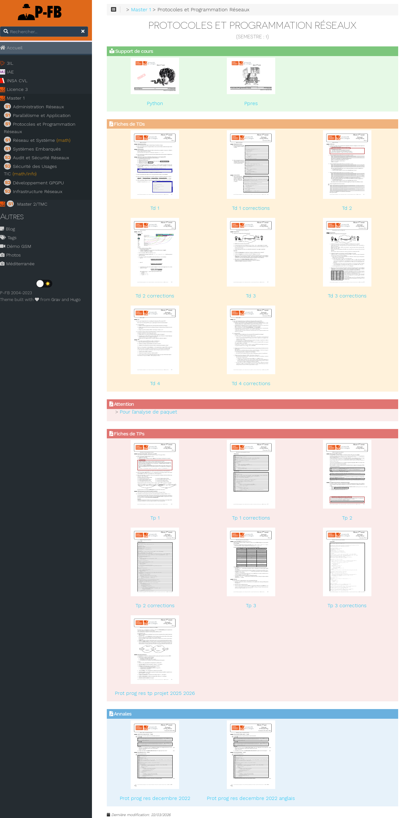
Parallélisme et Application (41, 115)
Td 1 (159, 208)
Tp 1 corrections (254, 518)
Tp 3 (253, 606)
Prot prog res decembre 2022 (159, 798)
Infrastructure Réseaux (37, 191)
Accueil (15, 47)
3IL (14, 63)
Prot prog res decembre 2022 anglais (253, 798)
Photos (14, 255)
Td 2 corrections (159, 296)
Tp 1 (159, 518)
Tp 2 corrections (159, 606)
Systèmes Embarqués (36, 149)
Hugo (79, 299)
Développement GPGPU (38, 182)
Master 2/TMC (31, 203)
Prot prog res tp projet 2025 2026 (159, 693)
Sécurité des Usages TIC (34, 170)
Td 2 (348, 208)
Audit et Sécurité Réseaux (40, 157)
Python (159, 103)
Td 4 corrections (253, 383)
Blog (11, 229)
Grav (59, 299)
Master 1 (19, 98)
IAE (14, 72)
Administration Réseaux (38, 106)
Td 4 (159, 383)
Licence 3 (21, 89)
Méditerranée (21, 264)
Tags (12, 237)
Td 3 (253, 296)
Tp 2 (347, 518)
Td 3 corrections (347, 296)
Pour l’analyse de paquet (154, 412)
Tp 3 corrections (347, 606)
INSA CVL (21, 80)
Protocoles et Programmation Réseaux (43, 127)
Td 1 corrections (253, 208)
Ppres (253, 103)
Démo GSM (19, 246)
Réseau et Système (41, 140)
